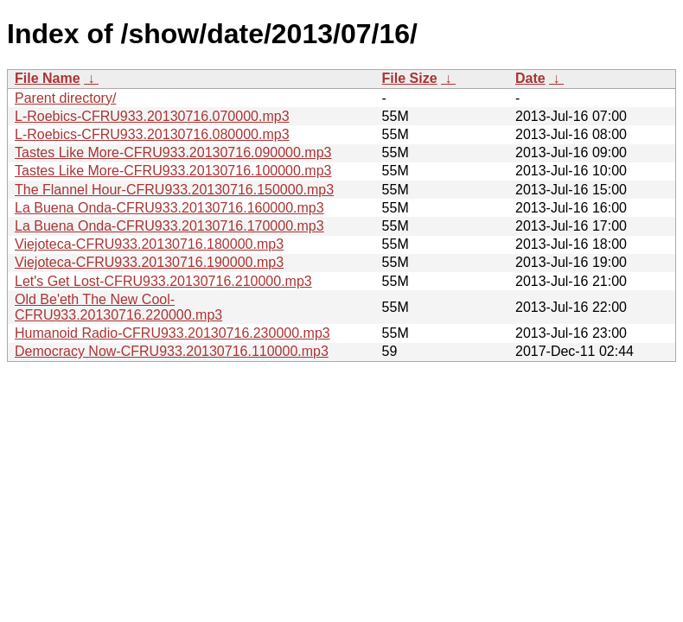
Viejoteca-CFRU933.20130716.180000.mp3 (149, 244)
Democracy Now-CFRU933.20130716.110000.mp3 (172, 351)
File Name (47, 78)
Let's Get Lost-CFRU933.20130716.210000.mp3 (163, 281)
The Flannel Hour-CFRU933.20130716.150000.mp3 (174, 189)
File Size (409, 78)
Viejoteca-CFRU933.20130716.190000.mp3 (149, 262)
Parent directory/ (65, 98)
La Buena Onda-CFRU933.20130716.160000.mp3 (169, 207)
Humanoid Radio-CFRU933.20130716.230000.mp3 (172, 333)
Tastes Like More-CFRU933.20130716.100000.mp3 (173, 170)
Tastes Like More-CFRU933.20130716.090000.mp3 (173, 152)
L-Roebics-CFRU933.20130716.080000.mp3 (152, 134)
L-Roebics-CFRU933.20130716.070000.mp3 (152, 116)
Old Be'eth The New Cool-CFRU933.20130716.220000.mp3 (118, 307)
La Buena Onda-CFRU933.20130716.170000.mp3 (169, 226)
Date (530, 78)
